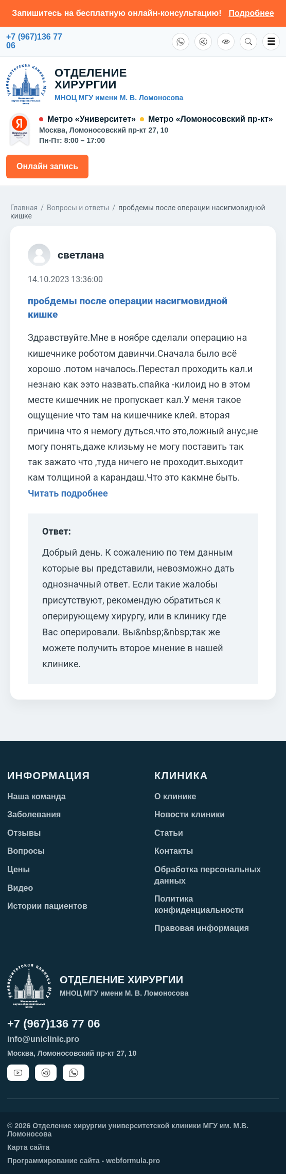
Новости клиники (189, 814)
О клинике (175, 796)
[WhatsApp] (180, 41)
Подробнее (251, 13)
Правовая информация (201, 928)
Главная (24, 208)
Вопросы (26, 851)
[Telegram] (203, 41)
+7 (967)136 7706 (34, 41)
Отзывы (24, 833)
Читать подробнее (68, 493)
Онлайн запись (47, 166)
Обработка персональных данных (207, 875)
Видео (20, 888)
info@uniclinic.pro (43, 1039)
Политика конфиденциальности (199, 904)
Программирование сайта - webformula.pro (83, 1161)
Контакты (173, 851)
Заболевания (34, 814)
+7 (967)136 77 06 (53, 1023)
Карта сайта (28, 1147)
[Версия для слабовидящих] (226, 41)
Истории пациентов (47, 906)
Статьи (168, 833)
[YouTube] (18, 1073)
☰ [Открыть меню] (271, 41)
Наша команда (36, 796)
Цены (18, 869)
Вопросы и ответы (78, 208)
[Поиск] (248, 41)
